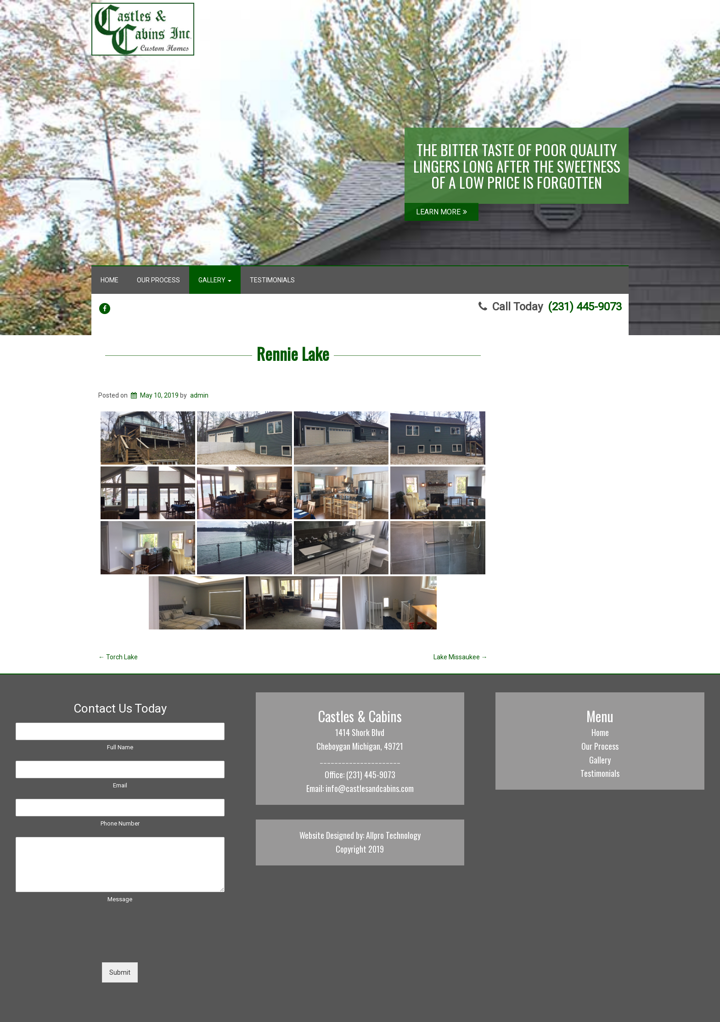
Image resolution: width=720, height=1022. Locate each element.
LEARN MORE (441, 212)
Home (109, 280)
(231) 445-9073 (585, 306)
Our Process (158, 280)
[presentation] (85, 947)
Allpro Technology (393, 835)
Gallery (214, 280)
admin (199, 395)
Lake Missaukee (460, 657)
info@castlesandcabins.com (370, 788)
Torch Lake (118, 657)
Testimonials (272, 280)
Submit (119, 972)
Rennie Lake (293, 353)
